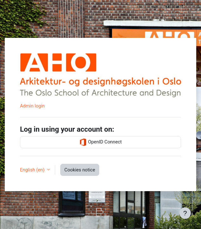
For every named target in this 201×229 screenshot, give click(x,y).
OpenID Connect (100, 142)
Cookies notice (79, 170)
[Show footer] (185, 213)
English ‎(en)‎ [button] (33, 170)
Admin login (32, 106)
